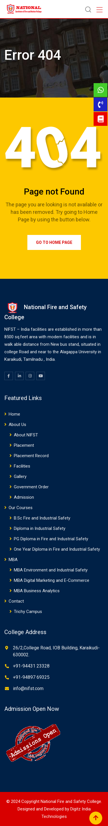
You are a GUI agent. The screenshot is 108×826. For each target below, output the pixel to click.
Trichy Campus (28, 611)
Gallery (20, 476)
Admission (24, 497)
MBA (13, 559)
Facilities (22, 466)
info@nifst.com (28, 688)
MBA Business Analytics (37, 590)
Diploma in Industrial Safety (39, 528)
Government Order (31, 486)
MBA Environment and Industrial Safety (51, 570)
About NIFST (26, 435)
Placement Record (31, 455)
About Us (17, 424)
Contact (16, 601)
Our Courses (21, 507)
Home (14, 414)
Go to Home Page (54, 242)
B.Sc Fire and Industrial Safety (42, 518)
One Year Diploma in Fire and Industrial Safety (57, 549)
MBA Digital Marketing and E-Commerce (51, 580)
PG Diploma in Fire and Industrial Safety (51, 538)
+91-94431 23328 (31, 666)
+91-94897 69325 (31, 677)
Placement (24, 445)
